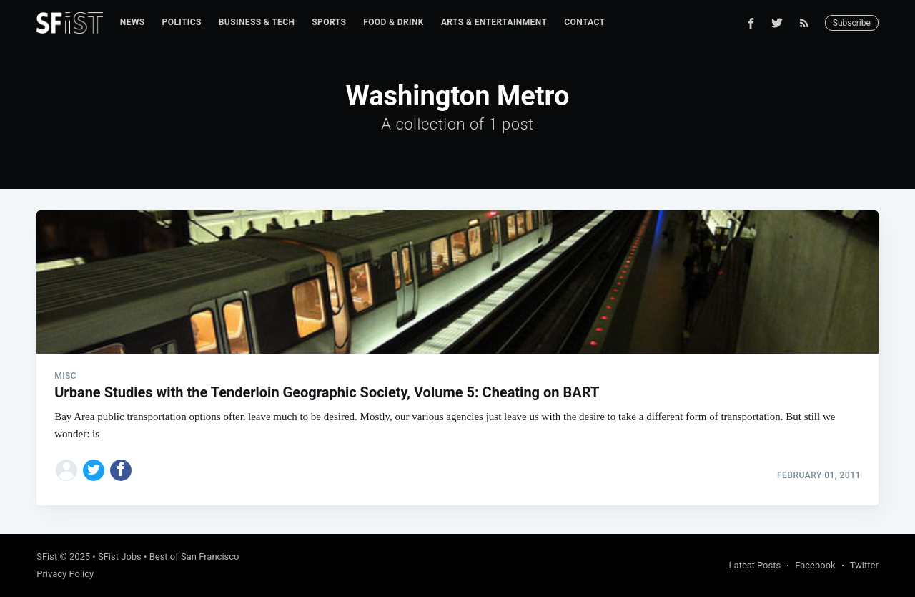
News (132, 22)
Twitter (864, 565)
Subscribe (852, 23)
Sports (329, 22)
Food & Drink (393, 22)
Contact (584, 22)
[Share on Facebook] (121, 470)
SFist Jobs (120, 556)
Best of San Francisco (194, 556)
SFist (46, 556)
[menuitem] (133, 23)
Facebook (815, 565)
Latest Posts (755, 565)
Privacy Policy (65, 573)
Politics (182, 22)
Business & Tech (257, 22)
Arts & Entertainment (494, 22)
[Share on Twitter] (93, 470)
